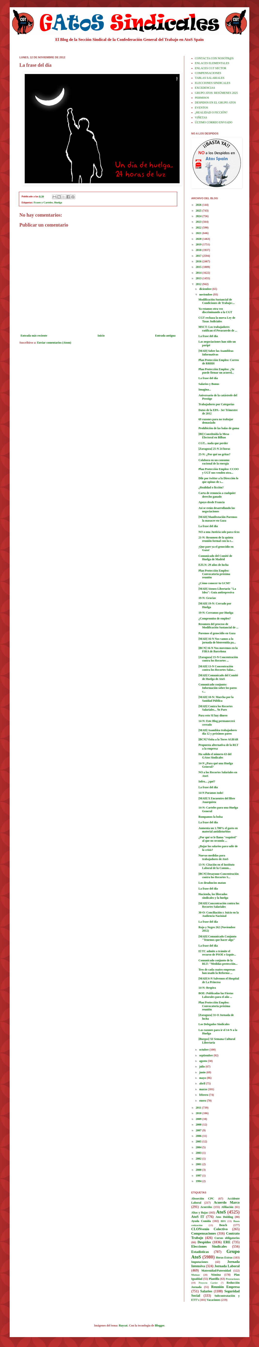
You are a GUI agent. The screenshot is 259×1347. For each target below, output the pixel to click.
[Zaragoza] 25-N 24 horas (214, 448)
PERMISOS (202, 97)
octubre (204, 1049)
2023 (199, 221)
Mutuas (195, 1274)
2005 (199, 1141)
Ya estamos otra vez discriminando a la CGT (215, 310)
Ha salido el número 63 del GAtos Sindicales (214, 755)
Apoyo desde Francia (211, 502)
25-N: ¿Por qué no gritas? (214, 454)
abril (202, 1083)
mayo (203, 1078)
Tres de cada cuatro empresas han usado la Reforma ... (216, 971)
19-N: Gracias (207, 598)
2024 (199, 216)
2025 (199, 210)
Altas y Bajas (199, 1212)
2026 (199, 204)
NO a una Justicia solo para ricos (218, 532)
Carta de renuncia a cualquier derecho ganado (217, 494)
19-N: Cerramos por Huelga (215, 612)
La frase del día (208, 336)
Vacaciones (213, 1300)
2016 (199, 261)
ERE (227, 1242)
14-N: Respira (207, 987)
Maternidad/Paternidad (216, 1270)
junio (202, 1072)
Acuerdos (206, 1207)
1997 (199, 1175)
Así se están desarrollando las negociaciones (216, 509)
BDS (223, 1221)
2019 (199, 244)
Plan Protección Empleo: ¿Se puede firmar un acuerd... (216, 371)
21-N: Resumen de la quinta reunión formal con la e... (215, 539)
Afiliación (227, 1207)
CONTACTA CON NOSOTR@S (214, 58)
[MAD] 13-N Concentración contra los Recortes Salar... (216, 668)
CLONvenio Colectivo (209, 1229)
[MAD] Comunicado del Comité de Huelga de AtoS (218, 677)
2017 (199, 256)
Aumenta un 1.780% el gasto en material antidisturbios (218, 829)
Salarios (206, 1291)
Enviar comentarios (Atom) (54, 342)
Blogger (159, 1325)
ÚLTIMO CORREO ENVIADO (213, 122)
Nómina (216, 1274)
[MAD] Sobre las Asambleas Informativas (215, 352)
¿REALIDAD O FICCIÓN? (211, 112)
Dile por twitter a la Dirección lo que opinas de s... (218, 480)
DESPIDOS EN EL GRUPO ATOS (215, 102)
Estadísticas (200, 1252)
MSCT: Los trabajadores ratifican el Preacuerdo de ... (217, 328)
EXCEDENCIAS (205, 87)
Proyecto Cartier (208, 1282)
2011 (199, 1107)
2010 (199, 1113)
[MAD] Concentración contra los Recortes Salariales (218, 905)
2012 (199, 284)
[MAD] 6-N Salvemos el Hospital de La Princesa (218, 980)
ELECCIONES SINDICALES (212, 83)
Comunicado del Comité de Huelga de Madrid (215, 557)
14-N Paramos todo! (210, 793)
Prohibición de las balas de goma (218, 428)
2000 (199, 1169)
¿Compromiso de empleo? (214, 618)
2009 (199, 1119)
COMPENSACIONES (208, 73)
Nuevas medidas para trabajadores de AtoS (213, 857)
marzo (203, 1089)
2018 (199, 250)
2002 (199, 1158)
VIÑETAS (201, 117)
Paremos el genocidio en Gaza (216, 633)
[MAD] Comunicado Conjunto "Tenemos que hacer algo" (217, 938)
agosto (203, 1061)
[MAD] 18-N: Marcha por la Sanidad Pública (216, 698)
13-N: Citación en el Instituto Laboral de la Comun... (216, 866)
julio (202, 1066)
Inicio (101, 335)
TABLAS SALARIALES (209, 78)
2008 (199, 1124)
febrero (204, 1095)
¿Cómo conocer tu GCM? (214, 583)
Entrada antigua (165, 335)
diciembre (205, 289)
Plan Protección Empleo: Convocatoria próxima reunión (214, 574)
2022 (199, 227)
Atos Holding (224, 1217)
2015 (199, 267)
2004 (199, 1147)
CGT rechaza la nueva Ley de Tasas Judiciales (216, 319)
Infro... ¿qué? (206, 781)
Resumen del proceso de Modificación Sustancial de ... (218, 625)
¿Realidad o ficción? (211, 487)
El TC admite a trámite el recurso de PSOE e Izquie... (217, 953)
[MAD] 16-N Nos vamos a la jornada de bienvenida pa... (217, 640)
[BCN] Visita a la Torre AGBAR (218, 739)
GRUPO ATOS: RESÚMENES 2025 (216, 93)
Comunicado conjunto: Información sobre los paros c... (217, 688)
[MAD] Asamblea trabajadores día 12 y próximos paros (217, 732)
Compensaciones (203, 1233)
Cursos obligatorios (227, 1238)
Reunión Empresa (225, 1287)
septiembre (206, 1055)
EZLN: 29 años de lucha (213, 565)
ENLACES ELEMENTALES (212, 63)
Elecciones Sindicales (209, 1246)
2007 (199, 1130)
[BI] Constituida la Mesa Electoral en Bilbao (213, 435)
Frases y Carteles (43, 202)
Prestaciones (233, 1278)
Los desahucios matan (212, 882)
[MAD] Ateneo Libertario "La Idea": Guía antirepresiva (217, 590)
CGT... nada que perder (213, 443)
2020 (199, 239)
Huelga (58, 202)
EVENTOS (201, 107)
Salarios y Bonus (208, 384)
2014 (199, 272)
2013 (199, 278)
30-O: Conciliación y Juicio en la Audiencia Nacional (218, 914)
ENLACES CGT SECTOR (210, 68)
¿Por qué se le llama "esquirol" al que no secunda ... (217, 839)
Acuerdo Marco (227, 1202)
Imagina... (204, 389)
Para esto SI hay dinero (213, 715)
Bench (223, 1225)
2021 (199, 233)
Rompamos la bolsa (210, 816)
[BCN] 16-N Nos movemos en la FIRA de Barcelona (218, 649)
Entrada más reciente (34, 335)
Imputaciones (199, 1262)
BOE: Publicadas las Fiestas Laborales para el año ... (215, 995)
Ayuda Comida (201, 1221)
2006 (199, 1136)
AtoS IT (197, 1217)
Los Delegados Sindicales (213, 1024)
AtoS (221, 1212)
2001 (199, 1164)
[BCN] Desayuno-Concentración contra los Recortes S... (218, 875)
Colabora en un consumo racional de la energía (213, 461)
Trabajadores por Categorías (216, 404)
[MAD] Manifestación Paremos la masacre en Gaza (217, 518)
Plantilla (214, 1279)
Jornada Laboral (227, 1266)
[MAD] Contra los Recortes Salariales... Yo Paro (215, 708)
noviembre (206, 294)
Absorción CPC (202, 1198)
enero (203, 1100)
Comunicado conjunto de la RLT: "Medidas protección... (217, 962)
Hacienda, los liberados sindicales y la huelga (213, 895)
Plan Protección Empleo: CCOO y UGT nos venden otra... (218, 470)
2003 (199, 1153)
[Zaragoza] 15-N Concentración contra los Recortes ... (218, 658)
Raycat (123, 1325)
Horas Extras (224, 1257)
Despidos (204, 1242)
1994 (199, 1181)
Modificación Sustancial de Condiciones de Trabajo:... (216, 301)
